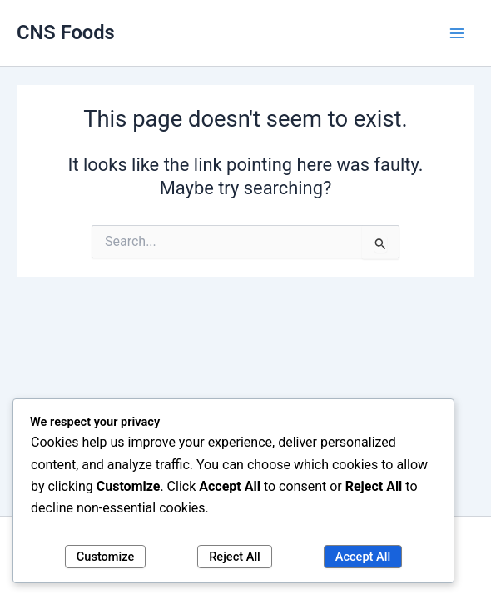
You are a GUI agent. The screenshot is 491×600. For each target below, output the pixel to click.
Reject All (234, 556)
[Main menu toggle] (456, 33)
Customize (106, 556)
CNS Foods (66, 32)
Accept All (362, 556)
